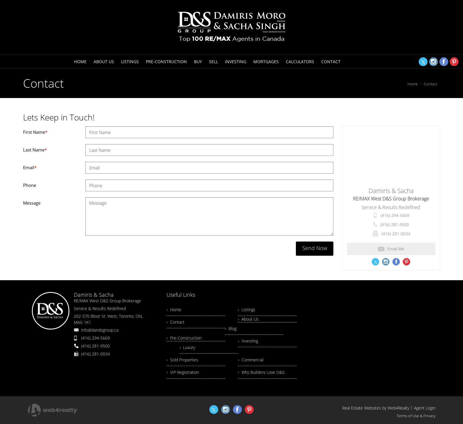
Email (30, 167)
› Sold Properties (182, 360)
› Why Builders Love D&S (261, 372)
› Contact (176, 322)
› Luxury (187, 347)
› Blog (231, 328)
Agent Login (425, 408)
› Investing (248, 341)
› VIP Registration (183, 372)
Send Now (314, 248)
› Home (174, 309)
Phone (29, 185)
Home (412, 84)
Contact (430, 84)
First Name (35, 132)
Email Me (391, 249)
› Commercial (250, 360)
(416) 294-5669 (395, 215)
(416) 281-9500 (394, 224)
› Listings (246, 309)
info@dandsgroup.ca (99, 330)
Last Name (35, 150)
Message (31, 203)
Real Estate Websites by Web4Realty (375, 408)
